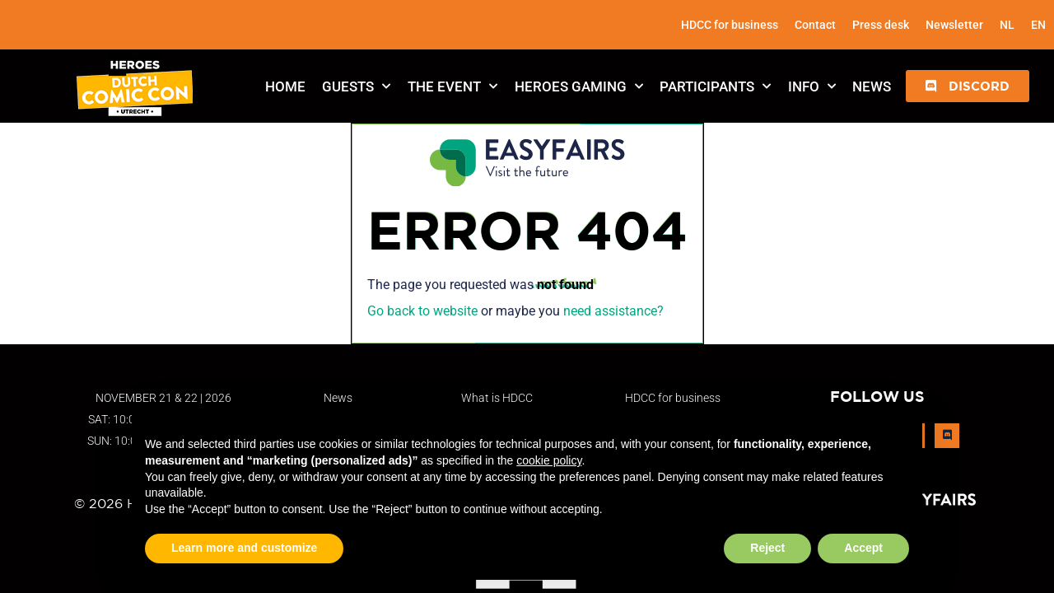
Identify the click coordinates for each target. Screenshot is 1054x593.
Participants (715, 86)
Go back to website (422, 311)
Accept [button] (863, 547)
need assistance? (613, 311)
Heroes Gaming (579, 86)
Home (285, 86)
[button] (967, 86)
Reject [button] (767, 547)
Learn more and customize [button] (244, 547)
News (871, 86)
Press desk (880, 24)
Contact (815, 24)
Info (812, 86)
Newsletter (954, 24)
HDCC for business (729, 24)
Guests (356, 86)
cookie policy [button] (548, 460)
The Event (452, 86)
